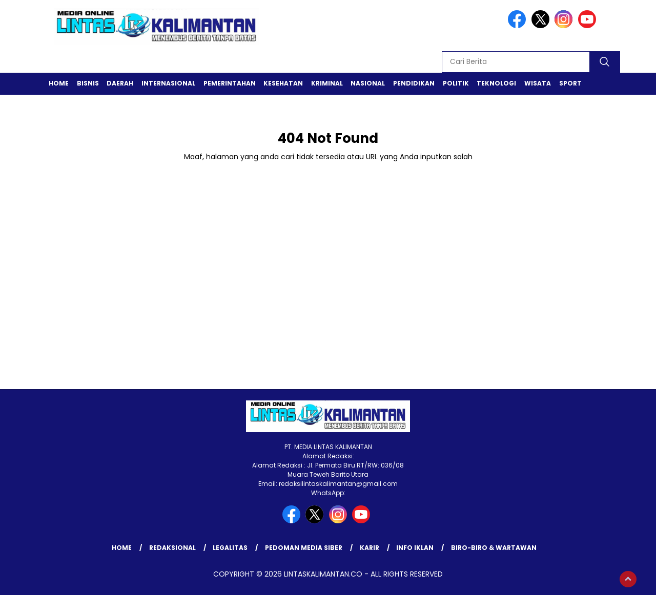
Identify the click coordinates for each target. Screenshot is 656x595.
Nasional (368, 83)
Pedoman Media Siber (303, 547)
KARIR (369, 547)
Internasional (168, 83)
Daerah (120, 83)
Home (59, 83)
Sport (570, 83)
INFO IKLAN (415, 547)
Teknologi (496, 83)
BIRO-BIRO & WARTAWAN (494, 547)
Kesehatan (283, 83)
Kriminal (327, 83)
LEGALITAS (230, 547)
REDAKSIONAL (172, 547)
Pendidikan (414, 83)
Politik (456, 83)
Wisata (537, 83)
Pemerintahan (229, 83)
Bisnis (88, 83)
